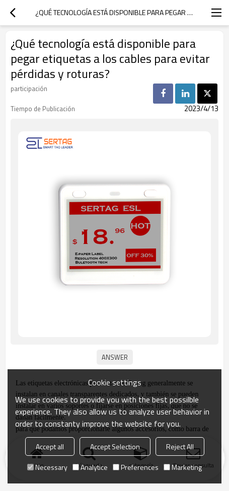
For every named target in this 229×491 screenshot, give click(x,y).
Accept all (50, 446)
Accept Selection (115, 446)
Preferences (136, 467)
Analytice (90, 467)
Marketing (183, 467)
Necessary (47, 467)
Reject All (180, 446)
